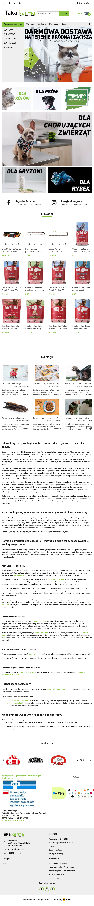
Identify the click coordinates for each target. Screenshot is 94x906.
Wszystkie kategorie (13, 24)
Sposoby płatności (56, 850)
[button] (54, 834)
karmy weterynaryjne (56, 579)
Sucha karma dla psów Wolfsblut (61, 867)
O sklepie (30, 24)
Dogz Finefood (54, 878)
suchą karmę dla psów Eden (17, 701)
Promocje (53, 24)
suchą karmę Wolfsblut (15, 703)
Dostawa (42, 24)
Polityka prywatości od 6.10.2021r (62, 843)
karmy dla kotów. (40, 621)
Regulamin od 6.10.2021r (58, 839)
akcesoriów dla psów (47, 591)
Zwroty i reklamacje (56, 854)
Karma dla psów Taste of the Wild (62, 871)
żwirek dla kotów (41, 633)
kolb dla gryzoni (35, 654)
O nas (4, 864)
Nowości (65, 24)
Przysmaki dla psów (56, 874)
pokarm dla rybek (27, 672)
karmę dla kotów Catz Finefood (58, 689)
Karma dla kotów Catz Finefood (61, 864)
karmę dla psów (20, 575)
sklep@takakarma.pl (16, 849)
